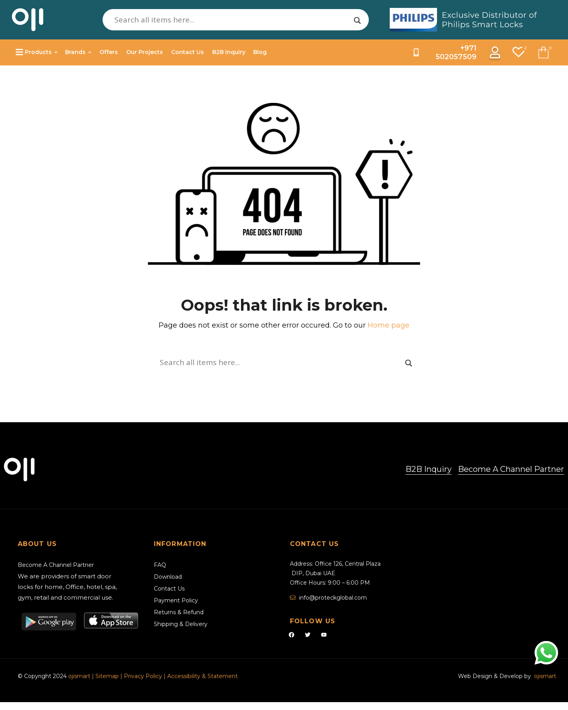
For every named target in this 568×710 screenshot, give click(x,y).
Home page (388, 325)
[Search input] (232, 19)
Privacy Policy (143, 676)
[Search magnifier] (357, 20)
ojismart (79, 676)
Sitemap (107, 676)
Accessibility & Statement (202, 676)
